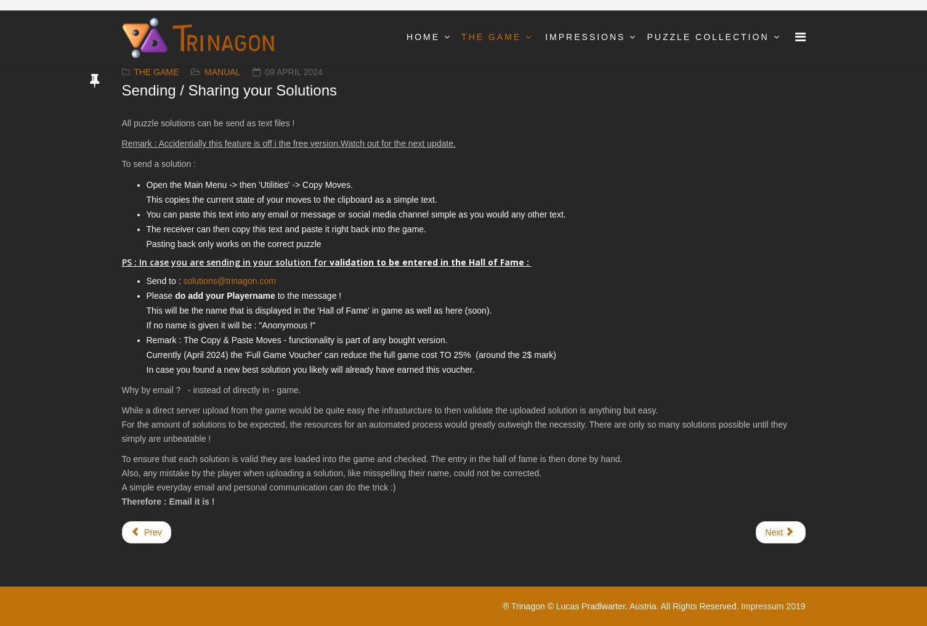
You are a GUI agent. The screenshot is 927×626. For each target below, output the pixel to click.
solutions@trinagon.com (229, 281)
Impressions (585, 37)
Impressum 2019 (773, 606)
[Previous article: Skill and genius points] (146, 532)
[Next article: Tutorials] (780, 532)
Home (423, 37)
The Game (491, 37)
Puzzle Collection (708, 37)
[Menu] (800, 37)
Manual (222, 72)
